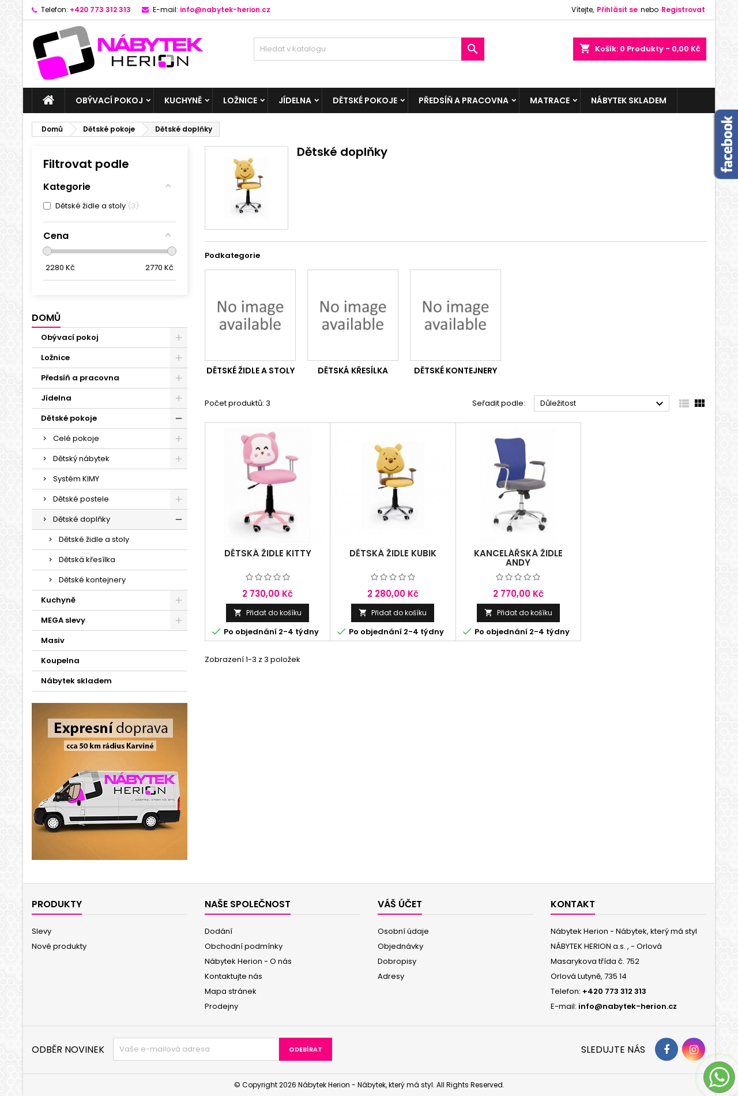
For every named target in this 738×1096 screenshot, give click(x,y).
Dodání (218, 931)
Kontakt (573, 904)
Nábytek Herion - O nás (248, 961)
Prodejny (221, 1006)
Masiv (53, 640)
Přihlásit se (617, 9)
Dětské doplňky (81, 519)
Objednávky (400, 946)
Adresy (391, 976)
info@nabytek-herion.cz (225, 9)
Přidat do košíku (268, 613)
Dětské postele (81, 498)
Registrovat (683, 9)
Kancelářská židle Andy (518, 557)
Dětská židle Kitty (267, 553)
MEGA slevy (63, 620)
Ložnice (240, 100)
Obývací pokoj (109, 100)
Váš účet (400, 904)
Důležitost (603, 404)
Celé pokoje (76, 438)
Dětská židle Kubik (392, 553)
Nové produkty (59, 946)
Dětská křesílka (87, 559)
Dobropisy (397, 961)
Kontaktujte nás (233, 976)
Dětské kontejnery (92, 579)
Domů (46, 317)
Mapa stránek (231, 991)
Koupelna (60, 660)
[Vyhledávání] (369, 49)
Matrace (550, 100)
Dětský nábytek (81, 458)
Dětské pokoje (365, 100)
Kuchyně (183, 100)
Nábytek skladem (629, 100)
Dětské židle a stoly (94, 539)
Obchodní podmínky (244, 946)
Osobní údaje (403, 931)
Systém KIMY (76, 478)
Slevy (41, 931)
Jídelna (294, 100)
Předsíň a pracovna (464, 100)
